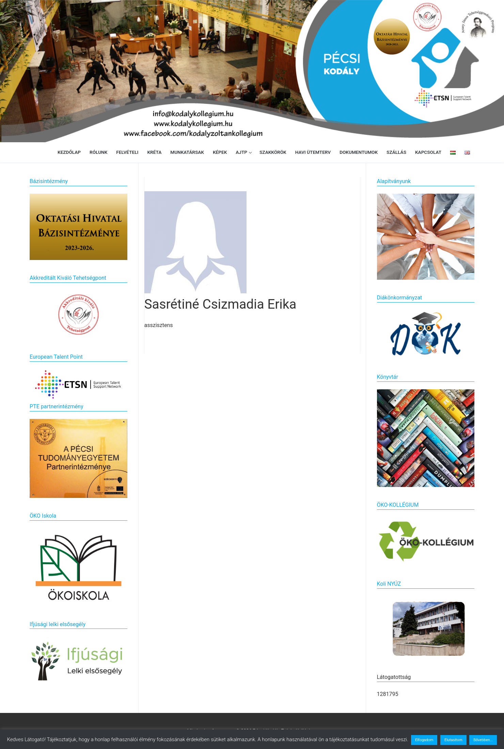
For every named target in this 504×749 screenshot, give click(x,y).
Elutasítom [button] (453, 740)
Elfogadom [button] (424, 740)
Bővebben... (483, 740)
